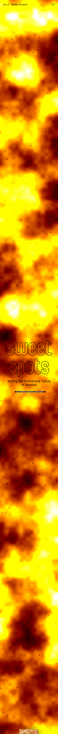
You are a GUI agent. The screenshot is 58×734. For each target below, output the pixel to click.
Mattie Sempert (15, 4)
